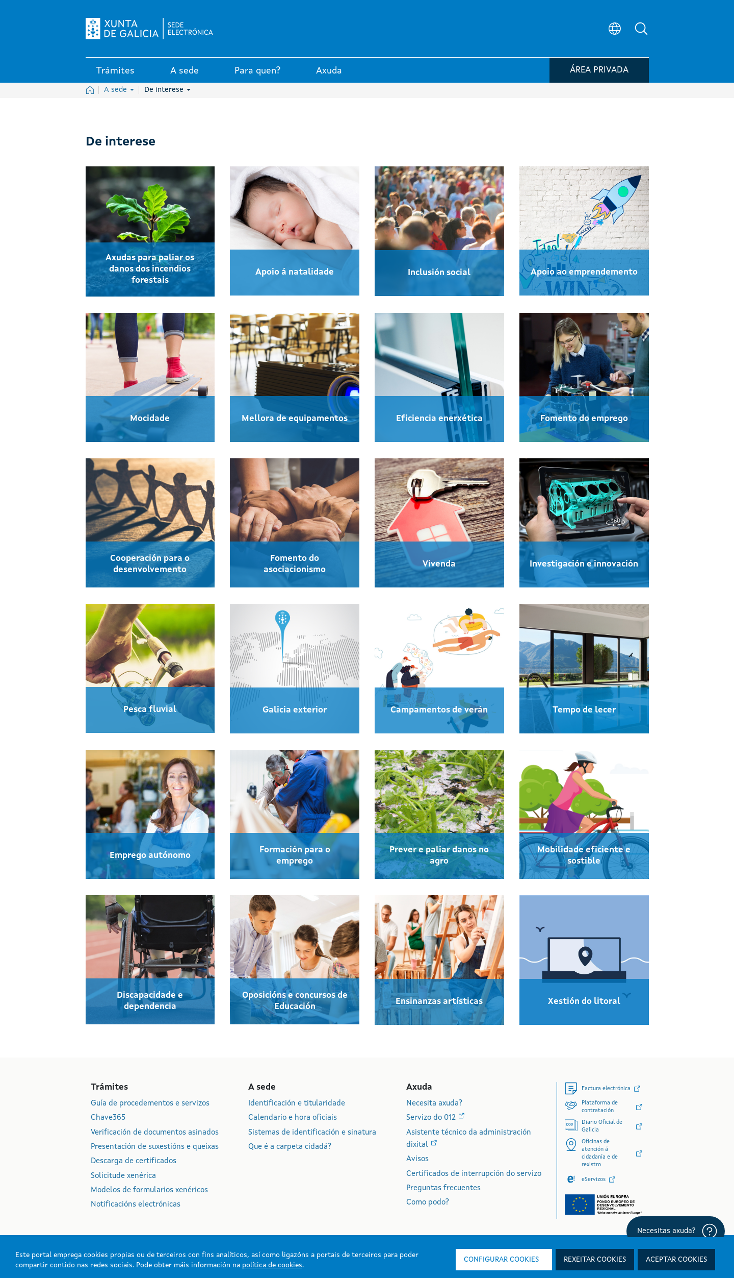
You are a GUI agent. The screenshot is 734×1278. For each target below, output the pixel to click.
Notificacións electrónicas (135, 1205)
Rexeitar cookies (595, 1259)
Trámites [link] (115, 71)
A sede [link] (184, 71)
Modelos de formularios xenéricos (149, 1190)
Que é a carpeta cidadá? (289, 1147)
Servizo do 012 (432, 1118)
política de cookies (272, 1265)
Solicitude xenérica (123, 1176)
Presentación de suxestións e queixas (155, 1147)
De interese (167, 89)
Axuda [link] (329, 71)
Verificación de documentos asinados (155, 1133)
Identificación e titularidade (296, 1104)
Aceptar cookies (676, 1259)
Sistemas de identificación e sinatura (312, 1133)
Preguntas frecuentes (443, 1188)
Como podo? (427, 1203)
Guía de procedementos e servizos (150, 1104)
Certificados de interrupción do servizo (473, 1174)
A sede (119, 89)
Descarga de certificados (133, 1161)
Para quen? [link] (257, 71)
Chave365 (108, 1118)
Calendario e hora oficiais (292, 1118)
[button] (641, 28)
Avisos (417, 1159)
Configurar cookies (501, 1259)
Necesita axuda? (434, 1104)
